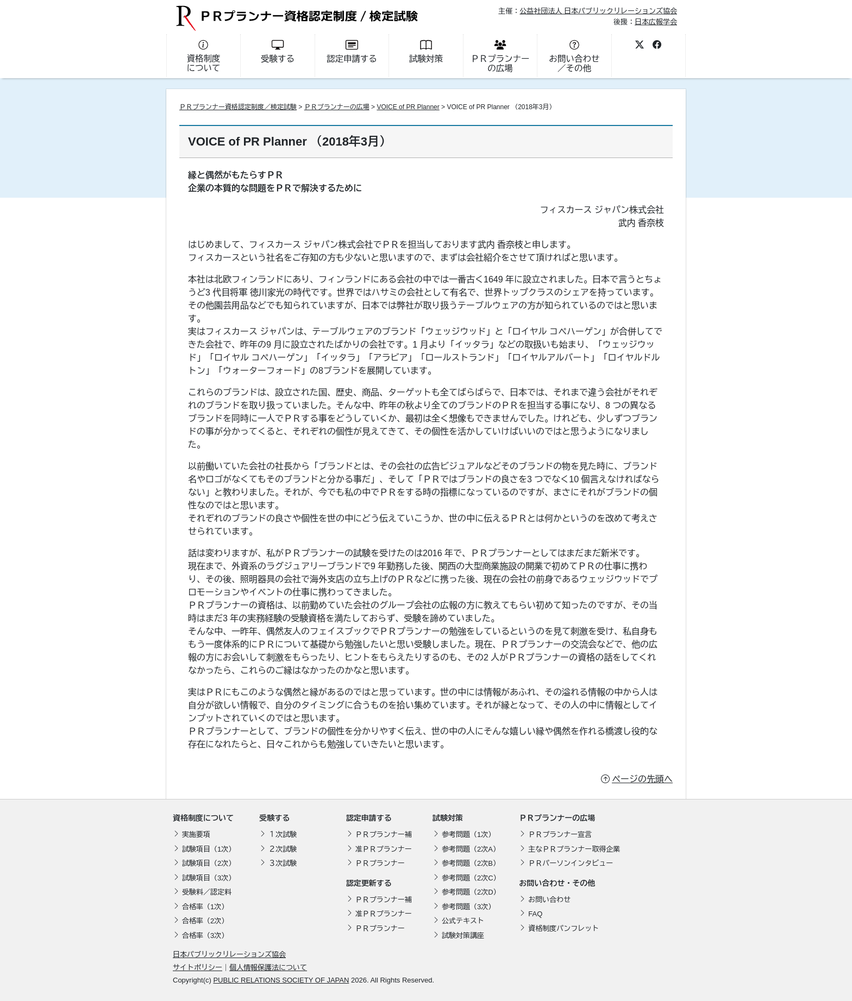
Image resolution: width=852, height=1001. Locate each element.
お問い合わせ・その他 (557, 883)
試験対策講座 (463, 935)
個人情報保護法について (268, 968)
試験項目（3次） (208, 878)
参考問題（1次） (468, 834)
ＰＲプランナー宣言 (560, 834)
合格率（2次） (205, 921)
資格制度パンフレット (563, 928)
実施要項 (196, 834)
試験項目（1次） (208, 849)
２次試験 (282, 849)
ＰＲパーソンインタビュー (570, 863)
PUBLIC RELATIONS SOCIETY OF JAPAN (281, 980)
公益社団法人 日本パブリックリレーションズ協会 (598, 11)
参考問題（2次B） (471, 863)
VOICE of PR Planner (408, 107)
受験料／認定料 (206, 892)
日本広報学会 (656, 21)
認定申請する (369, 818)
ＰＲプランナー (380, 863)
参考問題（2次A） (471, 849)
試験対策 (448, 818)
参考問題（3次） (468, 907)
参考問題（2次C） (471, 878)
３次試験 (282, 863)
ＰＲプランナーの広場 (336, 107)
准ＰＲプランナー (383, 849)
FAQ (535, 914)
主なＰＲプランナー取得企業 (574, 849)
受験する (274, 818)
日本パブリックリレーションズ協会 (229, 954)
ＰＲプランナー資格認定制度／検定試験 (238, 107)
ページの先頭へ (642, 779)
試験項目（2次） (208, 863)
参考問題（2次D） (471, 892)
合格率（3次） (205, 935)
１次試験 (282, 834)
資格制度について (203, 818)
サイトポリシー (197, 968)
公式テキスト (463, 921)
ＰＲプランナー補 (383, 834)
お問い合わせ (549, 900)
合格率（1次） (205, 907)
